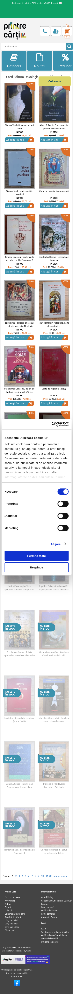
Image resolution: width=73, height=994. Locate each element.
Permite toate (36, 555)
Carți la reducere (12, 897)
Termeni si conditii (49, 938)
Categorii (14, 60)
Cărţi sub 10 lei (12, 927)
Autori (8, 904)
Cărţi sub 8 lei (11, 923)
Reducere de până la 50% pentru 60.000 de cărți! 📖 (37, 3)
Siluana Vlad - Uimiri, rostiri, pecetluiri (19, 193)
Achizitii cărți (47, 897)
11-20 (49, 875)
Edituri (8, 907)
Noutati (39, 60)
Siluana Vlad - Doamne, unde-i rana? (19, 127)
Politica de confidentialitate (54, 935)
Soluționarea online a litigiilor (55, 932)
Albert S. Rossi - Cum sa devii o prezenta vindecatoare (54, 127)
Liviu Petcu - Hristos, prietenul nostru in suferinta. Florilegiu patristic (19, 326)
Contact (44, 904)
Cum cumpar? (47, 907)
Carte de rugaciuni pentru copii (54, 191)
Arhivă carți (10, 900)
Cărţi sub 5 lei (11, 920)
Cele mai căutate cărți (15, 913)
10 (42, 875)
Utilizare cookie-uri (50, 941)
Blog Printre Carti (13, 917)
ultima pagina (61, 875)
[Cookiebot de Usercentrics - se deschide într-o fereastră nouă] (52, 424)
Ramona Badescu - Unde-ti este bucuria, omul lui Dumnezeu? (19, 259)
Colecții (8, 910)
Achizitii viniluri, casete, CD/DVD (56, 900)
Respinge (36, 567)
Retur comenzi (48, 913)
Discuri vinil (10, 930)
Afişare (56, 544)
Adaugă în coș (19, 140)
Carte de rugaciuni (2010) (54, 388)
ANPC (43, 928)
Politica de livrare (49, 910)
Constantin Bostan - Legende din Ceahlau (54, 259)
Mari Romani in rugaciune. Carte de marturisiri (54, 324)
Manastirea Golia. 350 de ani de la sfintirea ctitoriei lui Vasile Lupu (19, 392)
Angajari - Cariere (49, 917)
